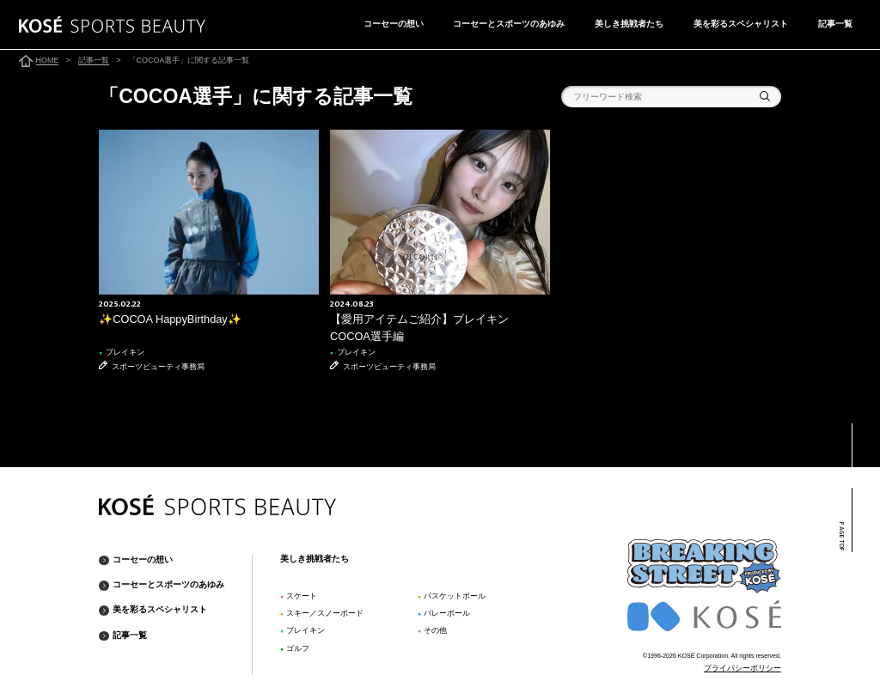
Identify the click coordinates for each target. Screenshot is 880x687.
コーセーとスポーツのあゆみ (509, 23)
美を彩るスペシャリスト (741, 23)
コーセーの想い (394, 23)
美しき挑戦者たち (629, 23)
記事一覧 (835, 23)
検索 (765, 96)
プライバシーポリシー (742, 668)
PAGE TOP (841, 537)
